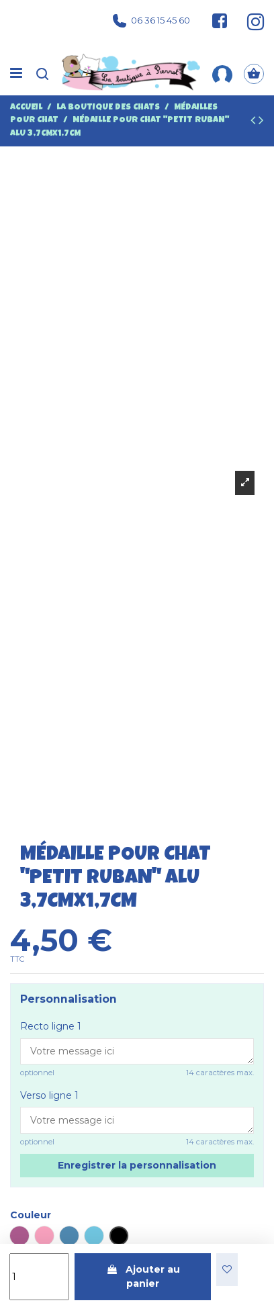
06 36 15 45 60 (151, 21)
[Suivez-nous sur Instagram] (249, 21)
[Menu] (16, 73)
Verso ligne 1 (49, 1095)
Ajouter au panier (143, 1276)
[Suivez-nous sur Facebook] (219, 21)
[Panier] (254, 74)
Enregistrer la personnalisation (137, 1165)
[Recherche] (42, 74)
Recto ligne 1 (50, 1026)
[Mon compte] (222, 74)
